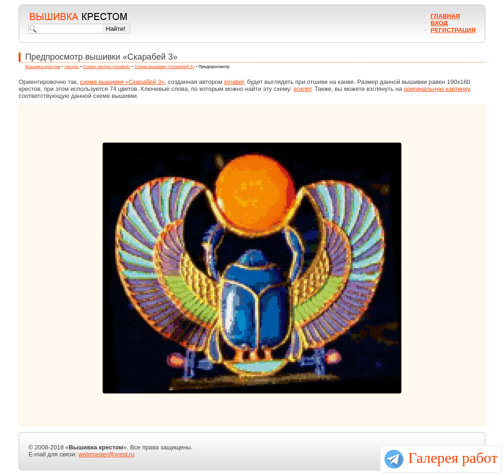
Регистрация (453, 30)
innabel (234, 81)
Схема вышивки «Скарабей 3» (164, 66)
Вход (439, 23)
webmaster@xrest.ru (106, 454)
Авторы (71, 66)
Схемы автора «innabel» (107, 66)
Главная (445, 16)
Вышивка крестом (43, 66)
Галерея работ (452, 457)
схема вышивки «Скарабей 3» (122, 81)
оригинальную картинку (436, 88)
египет (302, 88)
